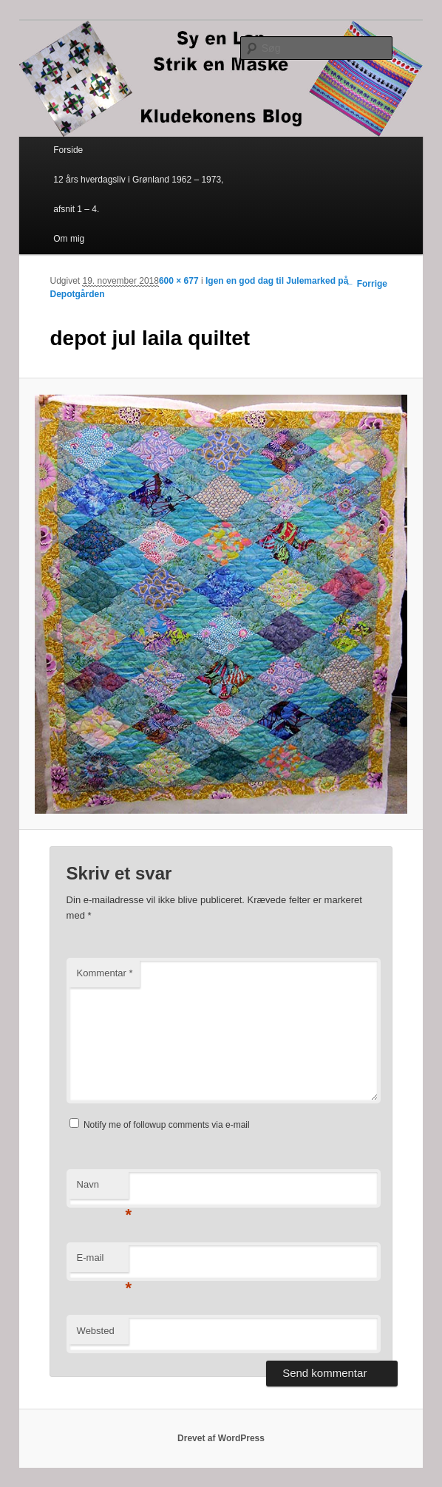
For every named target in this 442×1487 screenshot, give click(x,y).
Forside (68, 150)
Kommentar (105, 973)
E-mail (103, 1262)
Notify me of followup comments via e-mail (167, 1125)
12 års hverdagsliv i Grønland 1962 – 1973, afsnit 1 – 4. (138, 194)
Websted (96, 1330)
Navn (103, 1189)
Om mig (68, 239)
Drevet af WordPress (221, 1438)
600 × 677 (179, 281)
